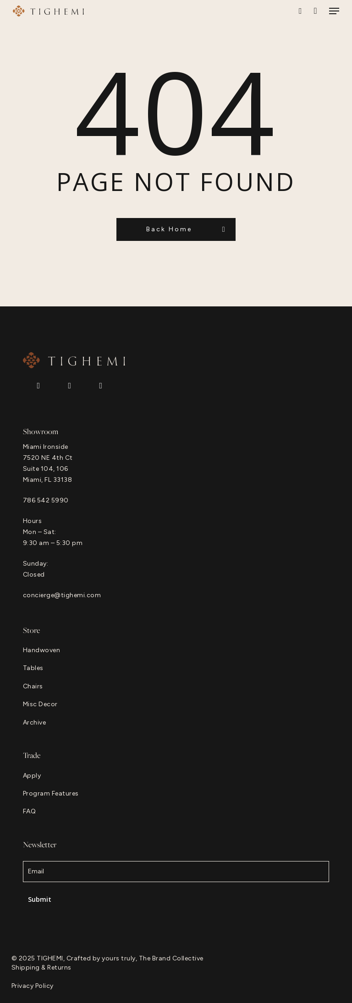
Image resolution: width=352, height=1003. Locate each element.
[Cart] (315, 10)
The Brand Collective (171, 958)
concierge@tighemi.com (62, 595)
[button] (334, 11)
